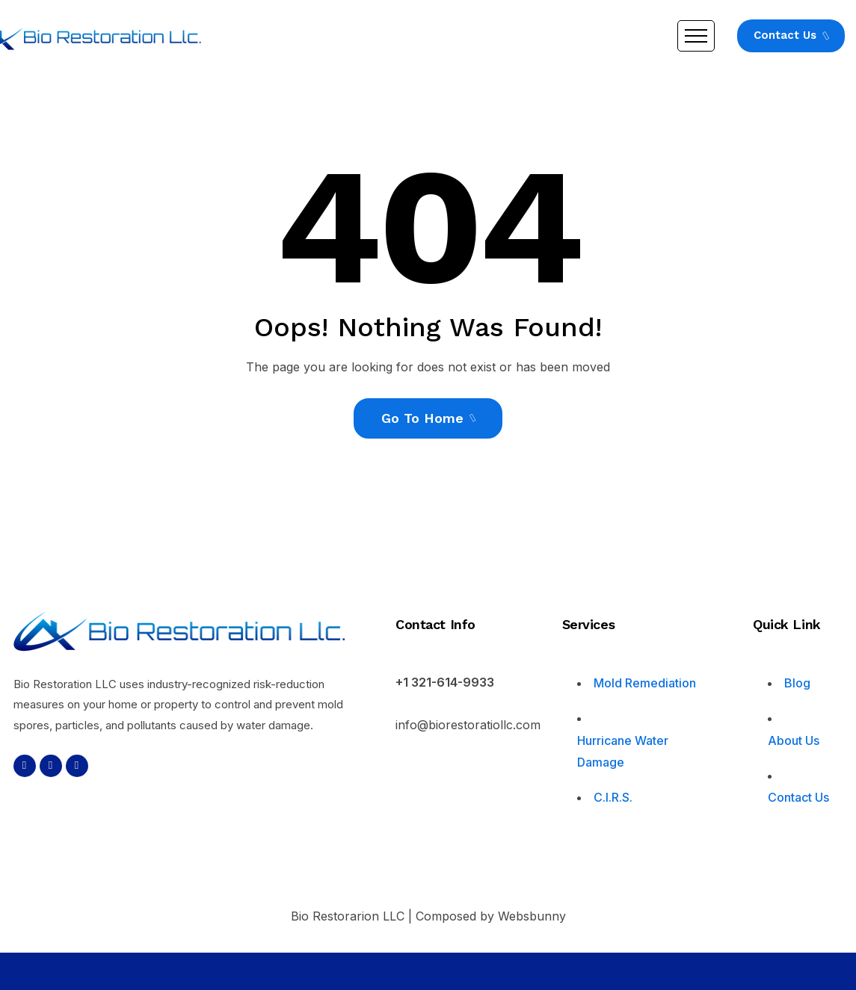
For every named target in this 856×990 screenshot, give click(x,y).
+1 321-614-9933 (444, 682)
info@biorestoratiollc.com (468, 724)
